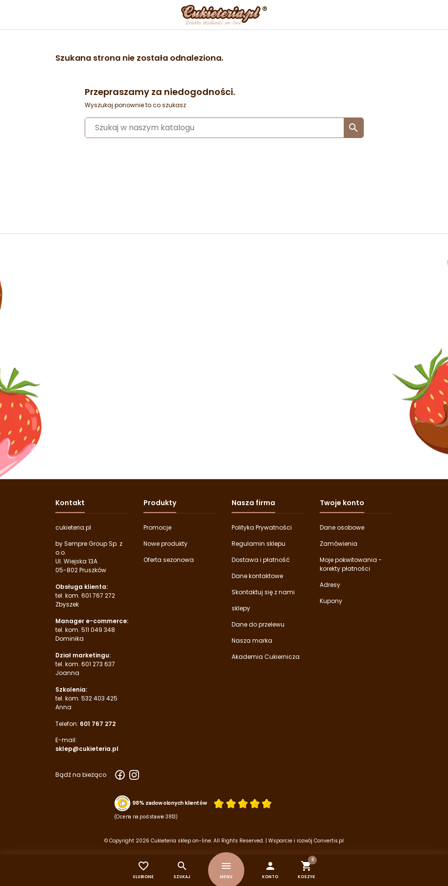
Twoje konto (342, 503)
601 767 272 (98, 595)
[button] (270, 870)
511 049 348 (98, 630)
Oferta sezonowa (168, 560)
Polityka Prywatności (262, 527)
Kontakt (70, 503)
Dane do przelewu (258, 624)
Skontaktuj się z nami (263, 592)
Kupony (331, 601)
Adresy (330, 585)
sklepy (241, 608)
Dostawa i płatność (261, 560)
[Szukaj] (224, 128)
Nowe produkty (165, 543)
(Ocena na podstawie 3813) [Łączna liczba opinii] (145, 816)
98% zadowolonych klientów (169, 803)
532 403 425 (99, 698)
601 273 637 (98, 664)
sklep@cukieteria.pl (86, 749)
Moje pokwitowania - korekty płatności (351, 564)
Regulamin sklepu (258, 543)
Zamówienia (338, 543)
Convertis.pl (329, 840)
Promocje (157, 527)
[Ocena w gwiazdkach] (242, 803)
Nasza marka (252, 640)
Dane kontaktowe (257, 576)
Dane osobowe (342, 527)
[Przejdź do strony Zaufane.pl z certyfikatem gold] (122, 802)
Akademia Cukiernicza (266, 657)
